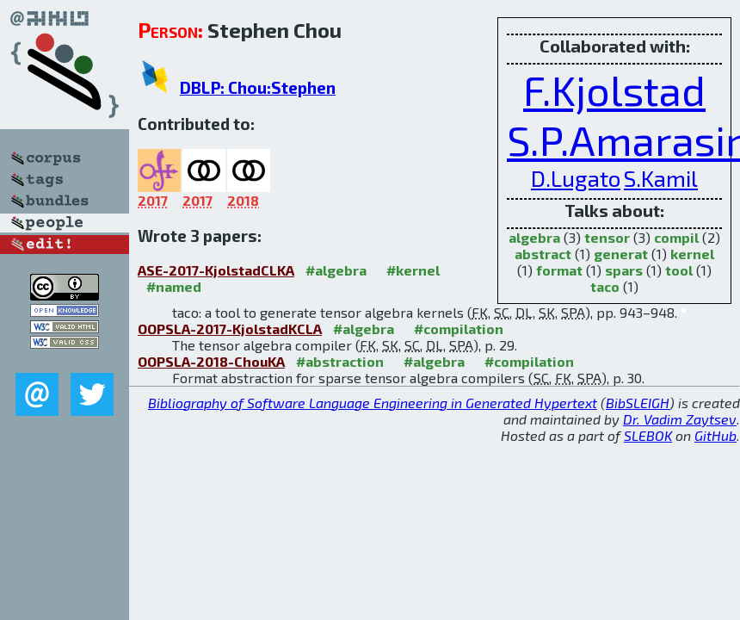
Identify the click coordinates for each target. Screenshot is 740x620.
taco (605, 286)
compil (676, 237)
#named (173, 286)
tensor (607, 237)
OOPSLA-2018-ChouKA (211, 361)
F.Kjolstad (614, 90)
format (559, 270)
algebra (534, 237)
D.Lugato (575, 177)
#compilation (458, 328)
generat (621, 253)
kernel (692, 253)
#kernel (413, 270)
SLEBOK (648, 435)
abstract (543, 253)
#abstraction (340, 361)
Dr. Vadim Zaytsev (680, 419)
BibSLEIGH (637, 402)
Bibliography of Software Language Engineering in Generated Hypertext (372, 402)
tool (679, 270)
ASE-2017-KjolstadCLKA (216, 270)
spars (624, 270)
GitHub (715, 435)
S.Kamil (661, 177)
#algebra (336, 270)
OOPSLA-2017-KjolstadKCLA (230, 328)
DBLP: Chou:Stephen (258, 87)
